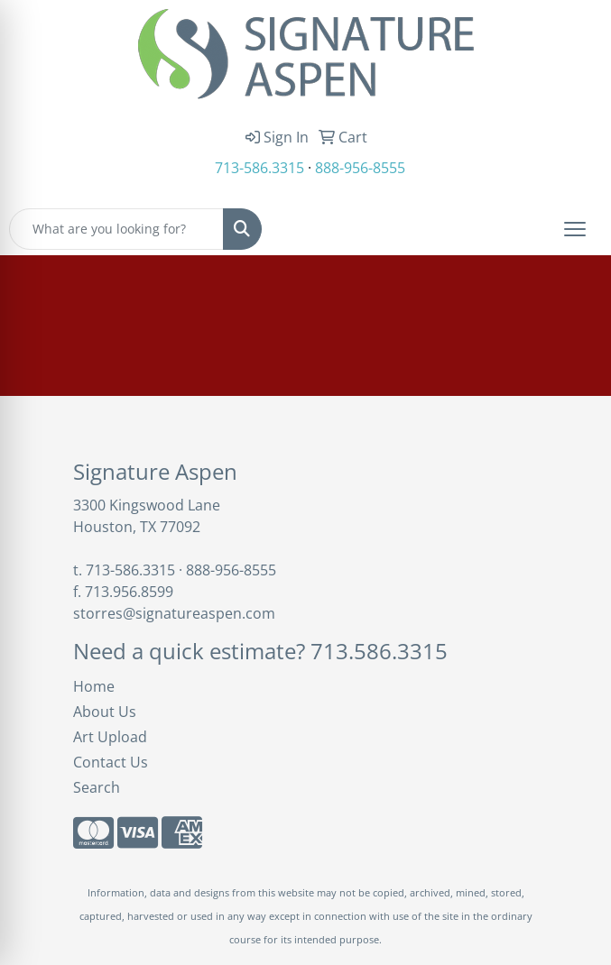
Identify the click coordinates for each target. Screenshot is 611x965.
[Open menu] (575, 229)
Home (94, 686)
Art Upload (110, 737)
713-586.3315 (259, 168)
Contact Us (110, 762)
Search (96, 787)
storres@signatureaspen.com (174, 613)
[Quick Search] (116, 229)
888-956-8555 (360, 168)
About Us (104, 711)
